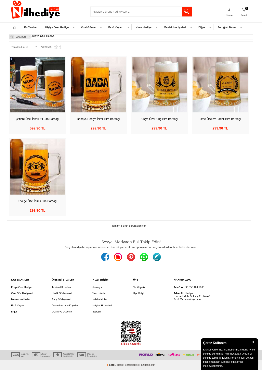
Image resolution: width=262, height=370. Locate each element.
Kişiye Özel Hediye (57, 27)
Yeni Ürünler (99, 293)
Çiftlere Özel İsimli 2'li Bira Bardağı (37, 119)
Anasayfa (97, 287)
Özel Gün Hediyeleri (22, 293)
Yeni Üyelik (139, 287)
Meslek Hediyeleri (175, 27)
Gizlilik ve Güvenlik (62, 311)
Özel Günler (88, 27)
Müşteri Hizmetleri (102, 305)
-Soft (110, 364)
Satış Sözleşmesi (61, 299)
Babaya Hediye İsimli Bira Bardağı (98, 119)
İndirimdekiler (99, 299)
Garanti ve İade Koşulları (65, 305)
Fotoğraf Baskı (227, 27)
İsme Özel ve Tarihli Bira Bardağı (220, 119)
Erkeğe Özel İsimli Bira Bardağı (37, 201)
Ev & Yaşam (115, 27)
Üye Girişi (138, 293)
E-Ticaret (119, 364)
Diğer (201, 27)
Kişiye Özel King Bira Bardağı (159, 119)
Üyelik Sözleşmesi (61, 293)
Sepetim (96, 311)
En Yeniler (30, 27)
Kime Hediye (144, 27)
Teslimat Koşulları (61, 287)
